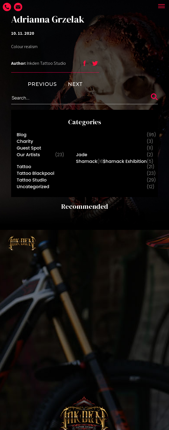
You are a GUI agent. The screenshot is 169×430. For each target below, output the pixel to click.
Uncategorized (33, 186)
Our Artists (28, 154)
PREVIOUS (34, 84)
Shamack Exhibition (125, 161)
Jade (81, 154)
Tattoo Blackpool (35, 173)
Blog (21, 134)
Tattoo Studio (32, 180)
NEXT (83, 84)
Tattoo (24, 166)
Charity (25, 141)
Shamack (86, 161)
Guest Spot (29, 148)
